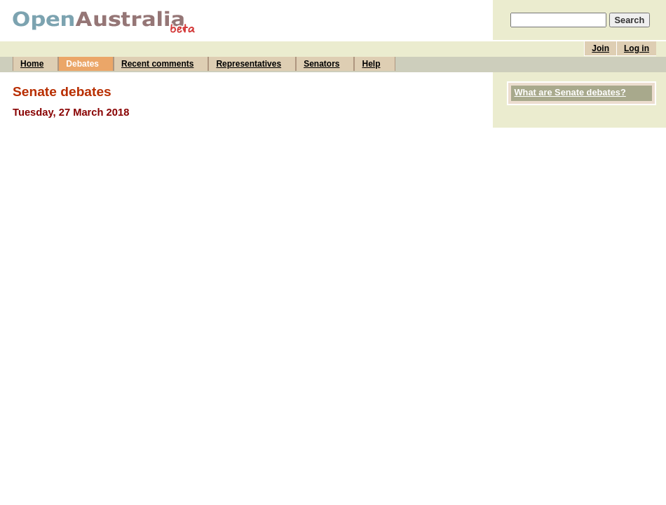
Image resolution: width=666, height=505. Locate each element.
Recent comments (157, 64)
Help (371, 64)
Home (31, 64)
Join (600, 48)
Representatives (248, 64)
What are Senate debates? (570, 92)
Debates (82, 64)
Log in (636, 48)
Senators (321, 64)
